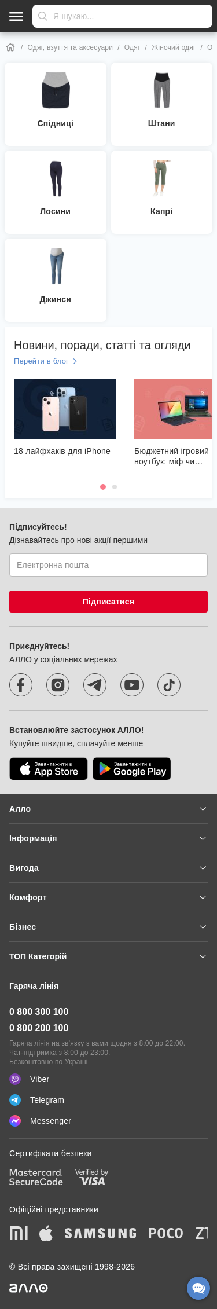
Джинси (55, 299)
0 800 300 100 (38, 1012)
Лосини (55, 211)
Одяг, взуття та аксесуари (70, 47)
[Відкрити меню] (16, 16)
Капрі (161, 211)
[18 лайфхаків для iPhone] (65, 417)
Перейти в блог (41, 361)
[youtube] (132, 684)
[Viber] (108, 1079)
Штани (161, 123)
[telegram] (94, 684)
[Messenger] (108, 1121)
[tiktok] (169, 684)
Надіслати (42, 16)
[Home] (10, 47)
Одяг (132, 47)
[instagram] (57, 684)
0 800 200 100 (38, 1028)
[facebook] (20, 684)
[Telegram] (108, 1100)
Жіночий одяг (174, 47)
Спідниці (55, 123)
